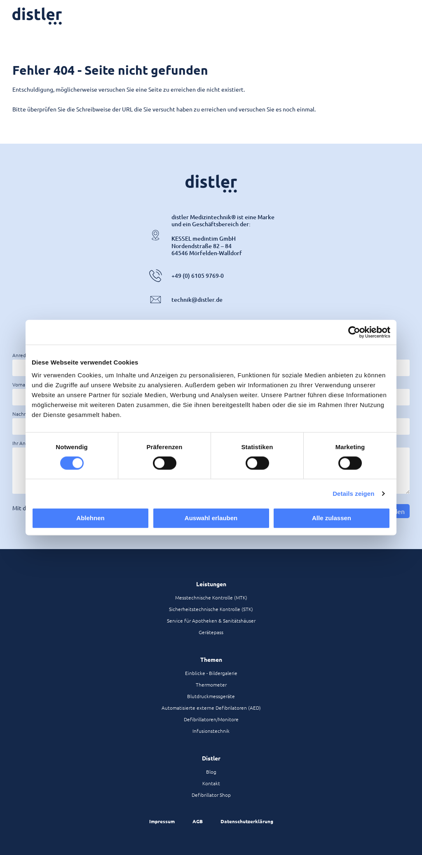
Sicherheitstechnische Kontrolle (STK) (211, 609)
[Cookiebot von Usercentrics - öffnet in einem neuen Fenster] (354, 332)
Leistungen (211, 583)
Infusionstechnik (211, 730)
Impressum (162, 821)
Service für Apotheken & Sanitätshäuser (211, 620)
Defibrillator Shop (211, 794)
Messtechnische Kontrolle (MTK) (211, 597)
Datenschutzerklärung (246, 821)
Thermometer (211, 684)
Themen (211, 659)
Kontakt (211, 783)
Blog (211, 771)
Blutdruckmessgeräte (211, 696)
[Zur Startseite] (37, 16)
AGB (197, 821)
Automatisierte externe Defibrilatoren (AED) (211, 707)
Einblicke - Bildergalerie (211, 673)
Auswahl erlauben (211, 517)
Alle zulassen (331, 517)
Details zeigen (353, 493)
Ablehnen (90, 517)
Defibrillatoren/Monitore (211, 719)
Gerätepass (211, 632)
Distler (211, 758)
